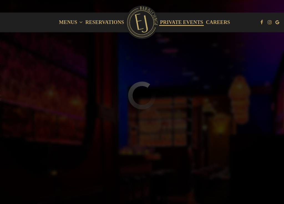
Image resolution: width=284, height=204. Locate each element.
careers (218, 22)
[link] (142, 22)
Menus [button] (71, 22)
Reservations (104, 22)
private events (181, 22)
